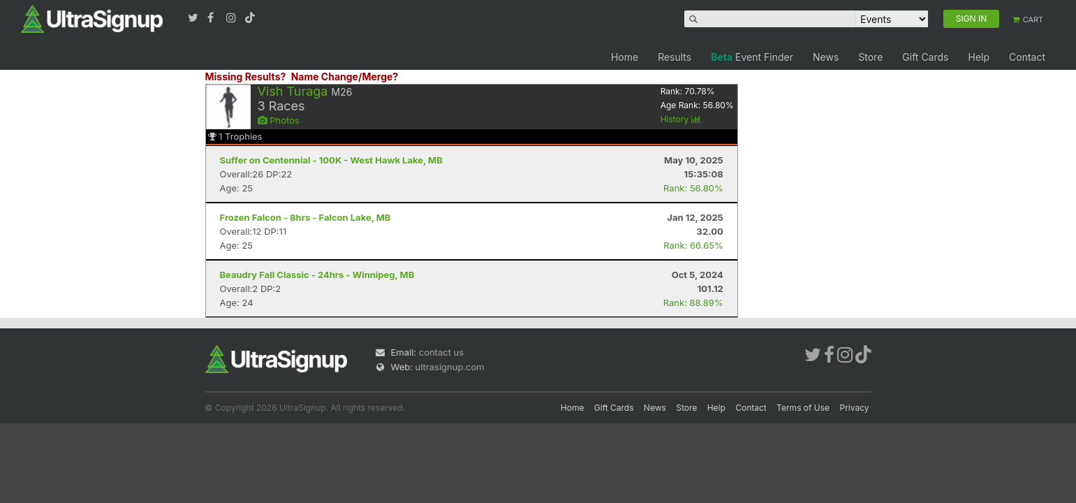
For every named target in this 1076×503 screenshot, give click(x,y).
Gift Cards (925, 57)
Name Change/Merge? (345, 76)
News (826, 57)
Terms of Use (803, 407)
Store (870, 57)
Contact (1027, 57)
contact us (441, 352)
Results (674, 57)
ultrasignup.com (450, 366)
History (681, 119)
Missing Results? (245, 76)
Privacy (854, 407)
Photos (279, 120)
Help (978, 57)
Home (624, 57)
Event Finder (752, 57)
